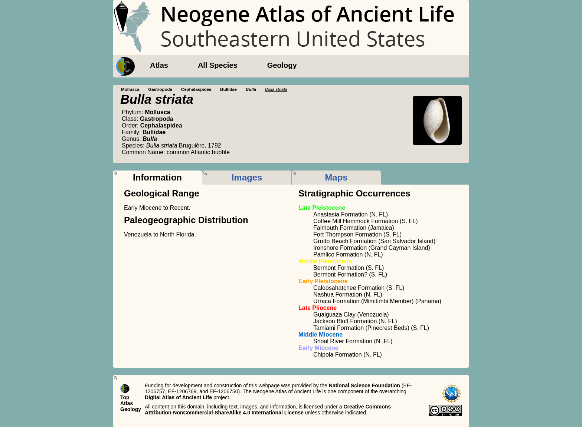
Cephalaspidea (196, 89)
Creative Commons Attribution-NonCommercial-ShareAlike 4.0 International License (268, 410)
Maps (336, 177)
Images (247, 177)
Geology (282, 65)
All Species (218, 65)
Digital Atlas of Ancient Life (178, 397)
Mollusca (130, 89)
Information (157, 177)
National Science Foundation (364, 385)
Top (125, 397)
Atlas (159, 65)
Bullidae (228, 89)
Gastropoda (160, 89)
